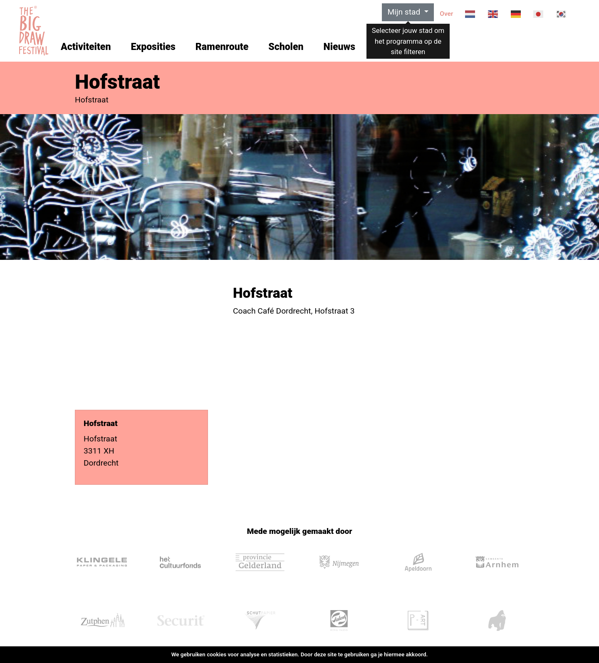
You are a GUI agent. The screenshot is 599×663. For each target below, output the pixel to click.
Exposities (153, 46)
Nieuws (339, 46)
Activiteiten (86, 46)
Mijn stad (404, 12)
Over (446, 13)
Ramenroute (222, 46)
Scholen (285, 46)
